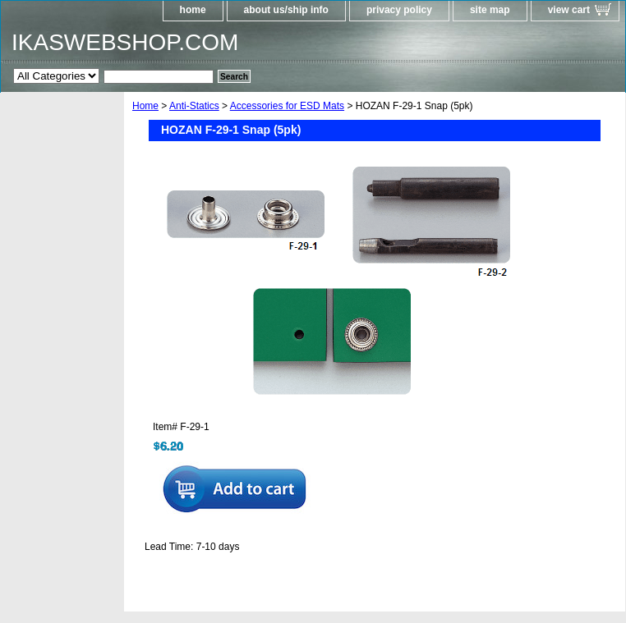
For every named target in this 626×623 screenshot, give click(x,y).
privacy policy (399, 10)
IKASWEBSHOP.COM (125, 42)
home (193, 10)
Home (145, 106)
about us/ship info (286, 10)
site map (490, 10)
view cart (569, 10)
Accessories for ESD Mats (287, 106)
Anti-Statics (194, 106)
